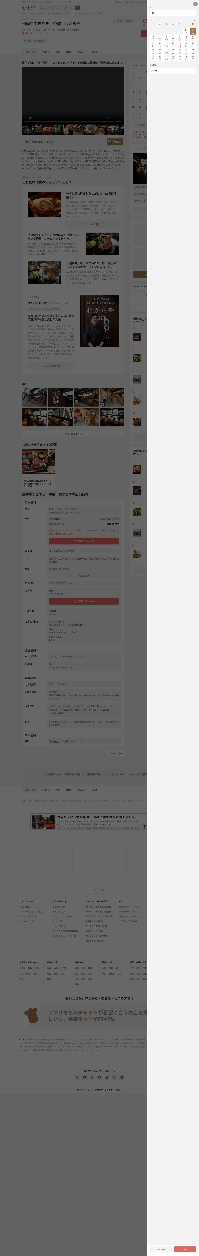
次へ (185, 1249)
